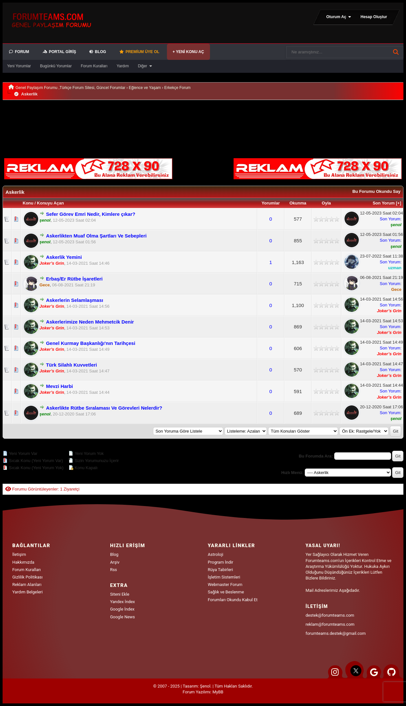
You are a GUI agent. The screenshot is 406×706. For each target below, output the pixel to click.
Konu (28, 203)
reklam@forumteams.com (329, 624)
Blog (114, 554)
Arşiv (114, 562)
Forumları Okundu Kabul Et (233, 599)
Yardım (122, 66)
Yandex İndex (122, 601)
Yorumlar (271, 203)
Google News (122, 616)
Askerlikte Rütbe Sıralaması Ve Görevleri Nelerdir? (104, 408)
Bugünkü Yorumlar (56, 66)
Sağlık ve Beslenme (226, 592)
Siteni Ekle (119, 594)
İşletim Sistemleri (224, 577)
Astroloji (215, 554)
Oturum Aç (338, 17)
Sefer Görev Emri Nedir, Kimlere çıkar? (90, 214)
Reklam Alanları (26, 584)
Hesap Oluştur (373, 17)
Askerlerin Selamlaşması (74, 300)
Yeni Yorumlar (19, 66)
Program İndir (220, 562)
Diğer (145, 66)
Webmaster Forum (225, 584)
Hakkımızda (23, 562)
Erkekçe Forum (177, 87)
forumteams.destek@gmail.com (335, 633)
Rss (113, 569)
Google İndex (122, 609)
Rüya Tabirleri (220, 569)
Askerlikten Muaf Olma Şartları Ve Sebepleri (96, 235)
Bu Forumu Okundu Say (376, 191)
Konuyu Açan (50, 203)
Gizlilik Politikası (27, 577)
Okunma (298, 203)
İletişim (19, 554)
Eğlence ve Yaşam (145, 87)
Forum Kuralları (94, 66)
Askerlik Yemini (64, 257)
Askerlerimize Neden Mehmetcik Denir (90, 322)
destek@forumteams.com (329, 615)
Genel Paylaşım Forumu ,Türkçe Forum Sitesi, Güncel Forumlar (70, 87)
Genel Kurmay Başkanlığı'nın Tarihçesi (90, 343)
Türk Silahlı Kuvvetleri (71, 365)
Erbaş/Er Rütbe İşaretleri (74, 278)
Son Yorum (384, 203)
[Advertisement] (108, 115)
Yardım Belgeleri (27, 592)
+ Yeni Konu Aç (188, 52)
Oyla (326, 203)
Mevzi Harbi (59, 386)
